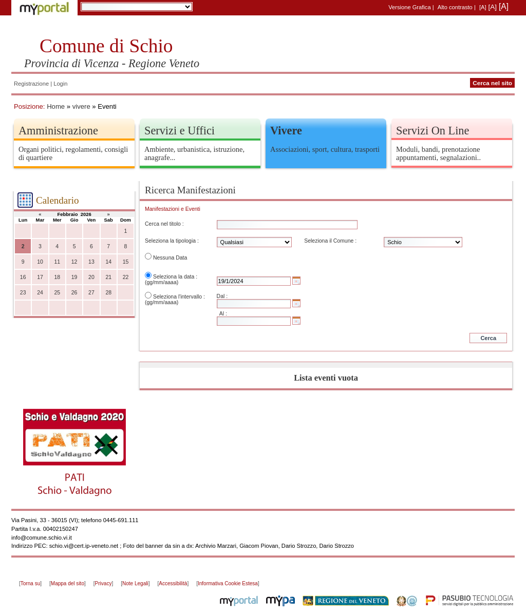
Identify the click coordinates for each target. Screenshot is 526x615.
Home (56, 106)
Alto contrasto (455, 7)
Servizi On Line (432, 130)
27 (91, 292)
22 (126, 277)
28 (108, 292)
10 (40, 262)
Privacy (103, 583)
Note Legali (135, 583)
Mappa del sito (67, 583)
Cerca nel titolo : (164, 224)
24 (40, 292)
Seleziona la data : (175, 277)
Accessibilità (173, 583)
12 (74, 262)
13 (91, 262)
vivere (81, 106)
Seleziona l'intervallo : (179, 297)
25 (57, 292)
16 (23, 277)
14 (108, 262)
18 (57, 277)
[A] (482, 7)
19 (74, 277)
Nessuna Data (170, 258)
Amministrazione (58, 130)
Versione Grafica (409, 7)
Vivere (286, 130)
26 (74, 292)
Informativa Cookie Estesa (228, 583)
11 (57, 262)
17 (40, 277)
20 (91, 277)
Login (60, 84)
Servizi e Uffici (179, 130)
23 (23, 292)
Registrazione (31, 84)
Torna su (30, 583)
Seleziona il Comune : (330, 241)
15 (126, 262)
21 (108, 277)
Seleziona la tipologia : (172, 241)
